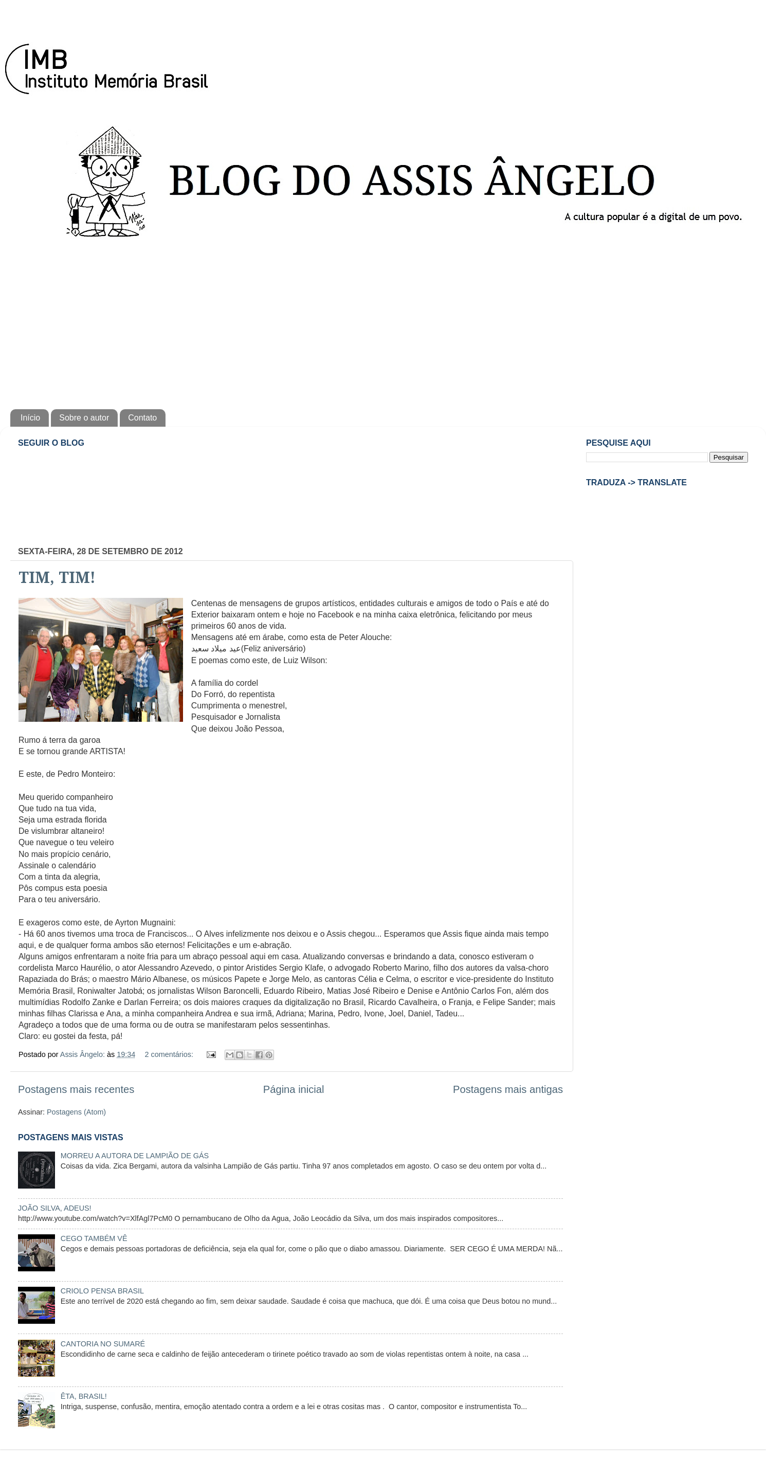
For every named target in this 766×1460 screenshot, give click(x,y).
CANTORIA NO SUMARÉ (103, 1344)
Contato (142, 417)
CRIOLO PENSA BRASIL (102, 1291)
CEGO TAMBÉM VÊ (94, 1238)
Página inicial (293, 1089)
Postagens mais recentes (76, 1089)
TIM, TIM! (57, 578)
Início (30, 417)
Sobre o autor (84, 417)
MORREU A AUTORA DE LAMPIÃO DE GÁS (135, 1156)
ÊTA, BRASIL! (84, 1396)
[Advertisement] (383, 322)
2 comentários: (170, 1054)
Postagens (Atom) (76, 1112)
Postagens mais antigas (508, 1089)
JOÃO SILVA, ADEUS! (55, 1208)
